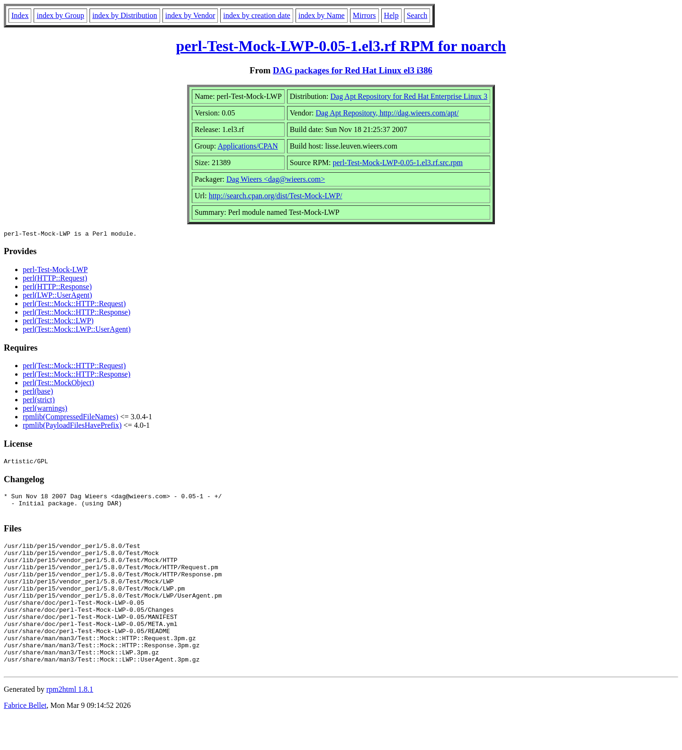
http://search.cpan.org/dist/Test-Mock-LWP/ (275, 196)
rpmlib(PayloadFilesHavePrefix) (72, 427)
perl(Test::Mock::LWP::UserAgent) (77, 330)
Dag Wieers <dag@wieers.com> (275, 179)
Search (417, 15)
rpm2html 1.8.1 (69, 722)
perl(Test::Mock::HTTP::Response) (76, 313)
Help (391, 15)
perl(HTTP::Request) (55, 279)
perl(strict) (39, 401)
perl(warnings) (45, 410)
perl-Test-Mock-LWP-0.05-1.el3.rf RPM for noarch (341, 45)
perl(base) (38, 392)
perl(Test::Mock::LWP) (58, 322)
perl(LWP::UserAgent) (57, 296)
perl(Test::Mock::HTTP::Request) (74, 305)
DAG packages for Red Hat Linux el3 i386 (352, 70)
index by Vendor (190, 15)
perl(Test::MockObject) (58, 384)
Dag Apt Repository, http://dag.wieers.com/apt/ (386, 113)
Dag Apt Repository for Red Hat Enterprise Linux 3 (409, 96)
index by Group (60, 15)
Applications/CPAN (247, 146)
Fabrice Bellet (25, 738)
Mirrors (364, 15)
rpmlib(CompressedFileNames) (70, 418)
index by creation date (256, 15)
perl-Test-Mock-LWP (55, 271)
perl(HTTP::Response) (57, 288)
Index (19, 15)
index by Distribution (124, 15)
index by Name (321, 15)
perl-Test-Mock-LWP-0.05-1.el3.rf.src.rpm (397, 163)
